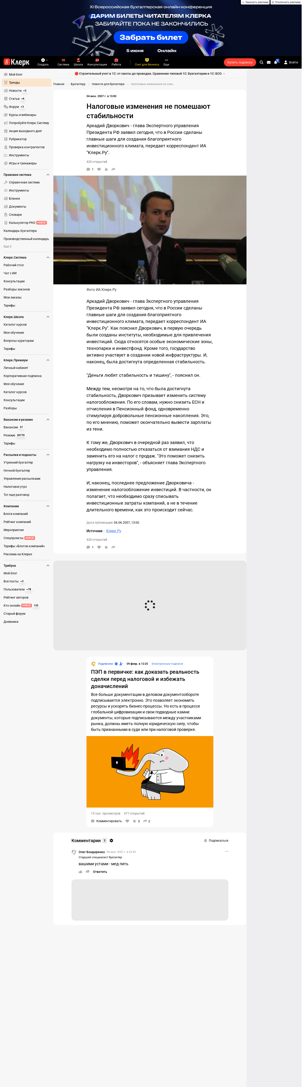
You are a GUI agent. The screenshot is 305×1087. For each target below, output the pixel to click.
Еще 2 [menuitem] (7, 246)
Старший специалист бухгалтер (100, 857)
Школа (78, 62)
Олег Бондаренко (92, 852)
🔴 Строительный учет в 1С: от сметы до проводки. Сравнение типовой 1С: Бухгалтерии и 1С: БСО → (150, 73)
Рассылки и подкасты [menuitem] (27, 455)
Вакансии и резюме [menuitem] (27, 419)
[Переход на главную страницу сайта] (16, 62)
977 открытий (134, 813)
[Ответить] (100, 871)
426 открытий (97, 161)
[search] (261, 62)
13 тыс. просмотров (105, 813)
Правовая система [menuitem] (27, 174)
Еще (166, 62)
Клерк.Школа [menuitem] (27, 317)
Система (63, 62)
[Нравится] (99, 169)
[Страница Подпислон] (102, 664)
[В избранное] (106, 169)
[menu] (28, 118)
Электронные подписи (167, 663)
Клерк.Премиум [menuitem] (27, 360)
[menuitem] (27, 74)
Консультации (97, 62)
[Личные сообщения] (268, 62)
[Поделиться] (113, 169)
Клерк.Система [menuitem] (27, 257)
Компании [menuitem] (27, 506)
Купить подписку (240, 62)
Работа (116, 62)
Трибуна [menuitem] (27, 565)
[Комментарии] (90, 169)
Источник (95, 531)
